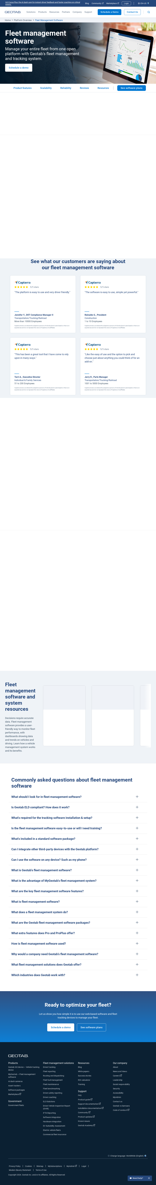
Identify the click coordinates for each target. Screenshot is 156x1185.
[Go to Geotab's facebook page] (124, 1166)
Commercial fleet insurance (54, 1134)
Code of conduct (121, 1110)
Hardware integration (52, 1121)
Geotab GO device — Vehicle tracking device (23, 1068)
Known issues (84, 1121)
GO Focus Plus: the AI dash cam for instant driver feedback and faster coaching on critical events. (42, 3)
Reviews (84, 88)
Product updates (86, 1116)
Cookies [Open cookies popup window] (28, 1166)
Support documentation (89, 1104)
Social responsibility (121, 1084)
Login (126, 3)
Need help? (140, 1178)
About (115, 1067)
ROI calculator (84, 1080)
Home (8, 20)
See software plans (132, 88)
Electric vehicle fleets (52, 1130)
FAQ (80, 1095)
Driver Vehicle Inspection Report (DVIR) (56, 1107)
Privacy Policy (15, 1166)
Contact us (117, 1101)
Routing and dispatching (53, 1076)
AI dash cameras (15, 1081)
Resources (103, 88)
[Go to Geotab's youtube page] (144, 1166)
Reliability (65, 88)
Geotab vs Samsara (121, 1106)
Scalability (46, 88)
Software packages (16, 1090)
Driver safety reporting (52, 1093)
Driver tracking (49, 1067)
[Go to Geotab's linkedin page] (137, 1166)
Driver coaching (49, 1097)
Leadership (118, 1080)
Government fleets (16, 1105)
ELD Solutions (49, 1101)
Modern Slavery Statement (20, 1170)
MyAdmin (117, 1097)
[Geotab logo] (13, 12)
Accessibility (118, 1093)
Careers (117, 1075)
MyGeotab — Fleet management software (21, 1075)
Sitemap (39, 1166)
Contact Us (132, 12)
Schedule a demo (19, 67)
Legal (84, 1166)
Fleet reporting (49, 1071)
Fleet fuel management (53, 1080)
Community (98, 3)
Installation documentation (91, 1108)
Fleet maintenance (51, 1084)
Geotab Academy (86, 1125)
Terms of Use (41, 1170)
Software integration (52, 1117)
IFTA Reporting (49, 1113)
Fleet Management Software (49, 20)
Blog (87, 3)
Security (116, 1089)
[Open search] (148, 12)
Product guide (85, 1099)
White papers (83, 1071)
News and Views (120, 1071)
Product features (22, 88)
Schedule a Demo (110, 12)
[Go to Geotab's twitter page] (131, 1166)
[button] (78, 797)
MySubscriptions (55, 1166)
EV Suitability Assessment (54, 1126)
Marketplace (112, 3)
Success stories (84, 1076)
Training (81, 1084)
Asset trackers (14, 1086)
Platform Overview (23, 20)
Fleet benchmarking (51, 1089)
